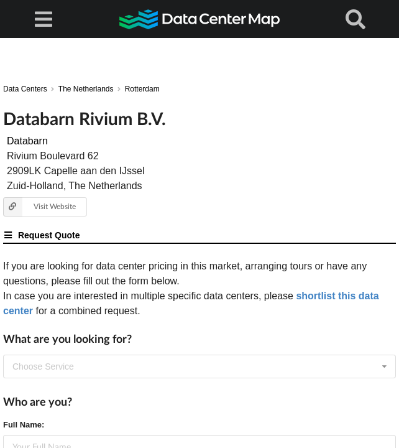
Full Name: (23, 424)
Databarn (27, 141)
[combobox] (199, 366)
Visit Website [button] (39, 207)
